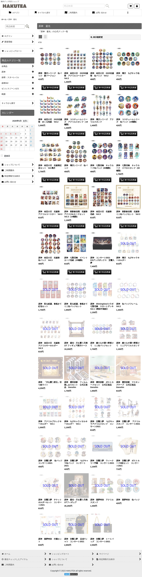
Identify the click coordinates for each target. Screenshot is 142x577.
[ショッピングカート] (130, 6)
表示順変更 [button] (97, 37)
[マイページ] (137, 6)
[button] (128, 13)
